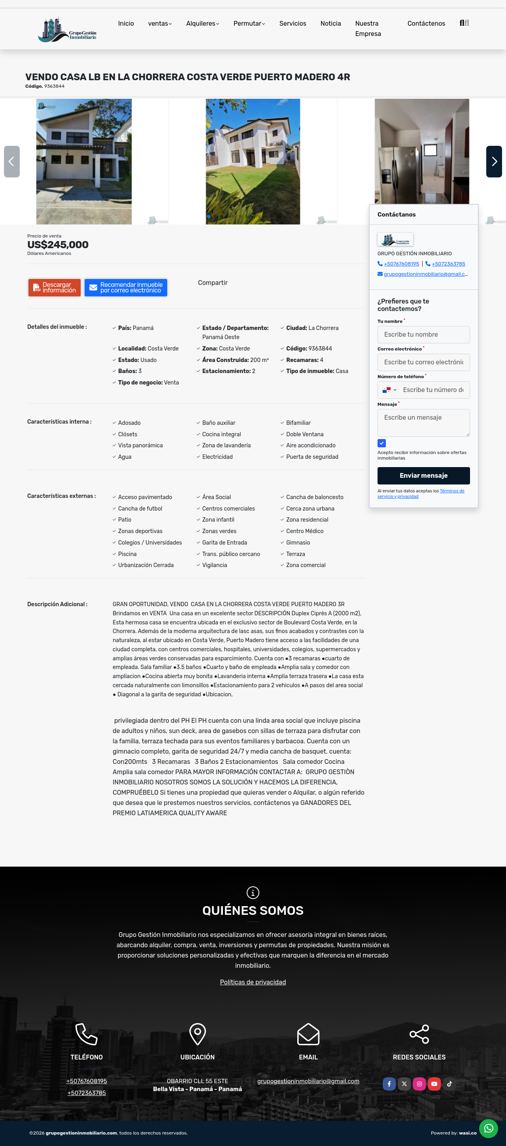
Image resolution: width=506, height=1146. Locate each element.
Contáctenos (427, 23)
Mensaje (389, 404)
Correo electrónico (401, 349)
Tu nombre (391, 321)
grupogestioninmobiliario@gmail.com (428, 274)
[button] (208, 216)
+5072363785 (449, 264)
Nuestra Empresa (368, 29)
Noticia (331, 23)
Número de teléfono (402, 376)
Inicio (126, 23)
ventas (158, 23)
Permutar (247, 23)
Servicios (292, 23)
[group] (84, 161)
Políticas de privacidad (253, 982)
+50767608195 (401, 264)
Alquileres (200, 23)
